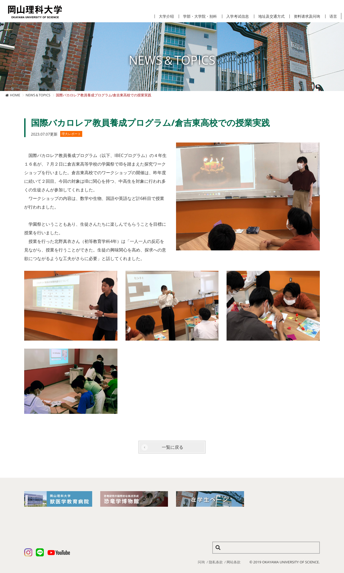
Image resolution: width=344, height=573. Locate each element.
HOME (15, 95)
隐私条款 (216, 562)
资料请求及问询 (307, 16)
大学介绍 (166, 16)
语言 (333, 16)
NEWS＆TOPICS (38, 95)
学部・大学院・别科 (200, 16)
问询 (201, 562)
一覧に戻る (172, 447)
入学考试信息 (237, 16)
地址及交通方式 (271, 16)
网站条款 (234, 562)
